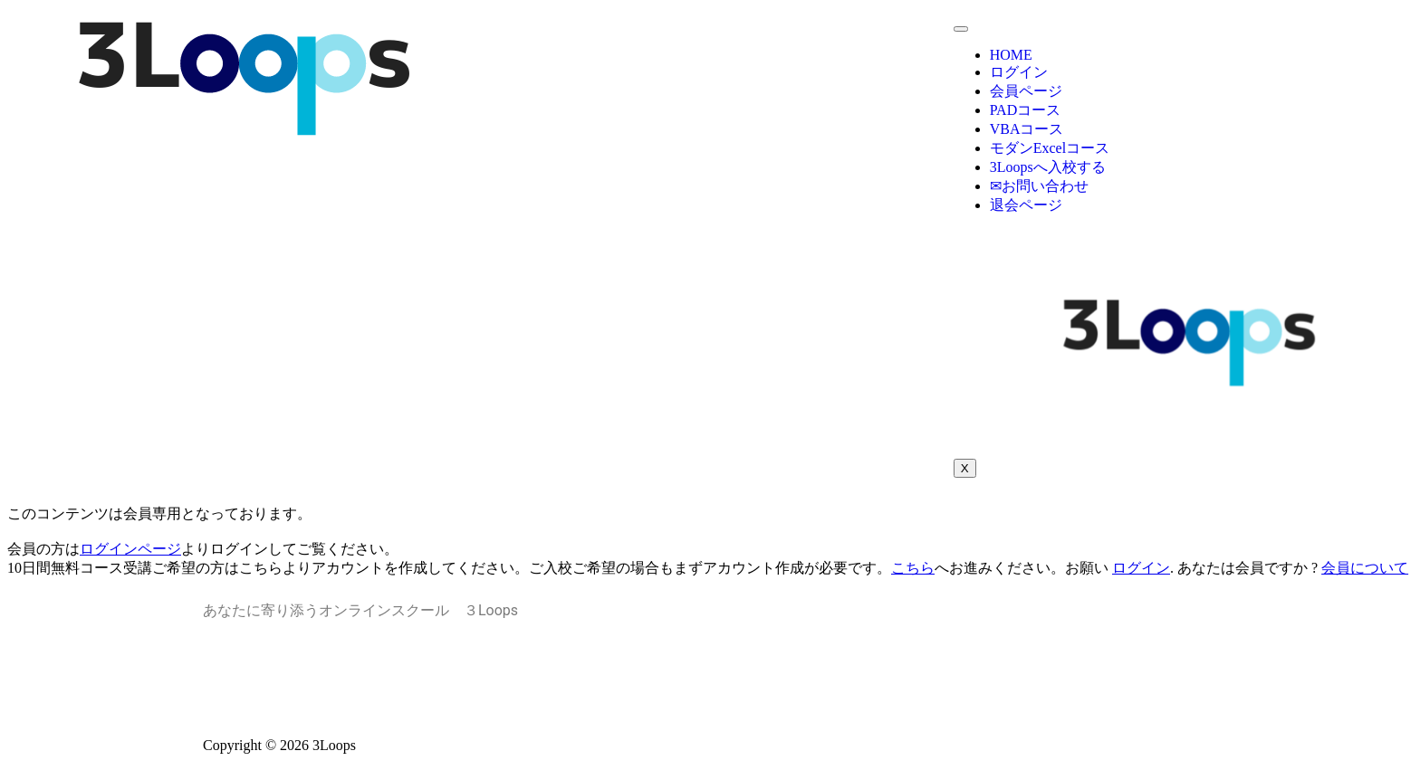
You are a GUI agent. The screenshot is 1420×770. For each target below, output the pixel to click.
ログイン (1019, 72)
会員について (1364, 567)
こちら (913, 567)
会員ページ (1026, 91)
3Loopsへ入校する (1048, 167)
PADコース (1025, 110)
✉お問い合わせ (1039, 186)
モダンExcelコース (1049, 148)
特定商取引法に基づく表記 (710, 694)
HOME (1011, 54)
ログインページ (130, 548)
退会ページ (1026, 205)
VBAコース (1027, 129)
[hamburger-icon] (961, 29)
